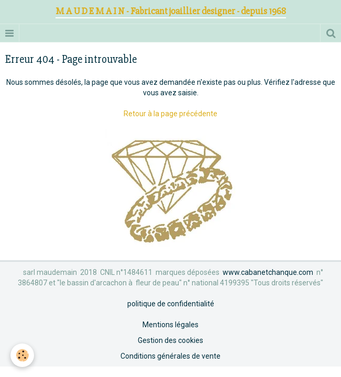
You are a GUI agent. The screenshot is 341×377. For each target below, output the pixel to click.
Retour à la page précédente (170, 113)
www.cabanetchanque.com (268, 272)
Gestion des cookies (170, 340)
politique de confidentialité (170, 304)
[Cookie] (22, 355)
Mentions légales (170, 324)
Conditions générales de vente (170, 356)
